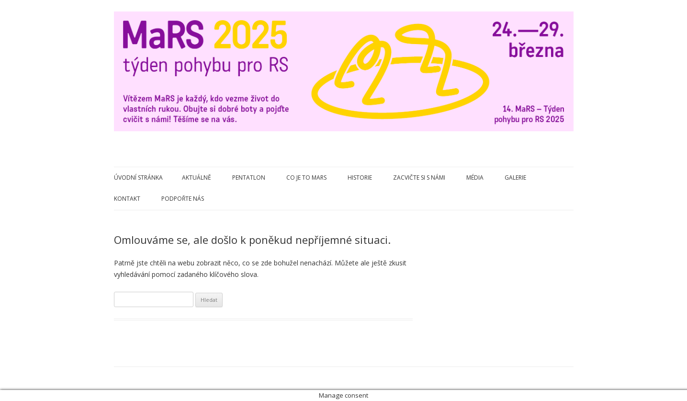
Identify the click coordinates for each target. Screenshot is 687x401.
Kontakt (127, 199)
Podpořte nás (182, 199)
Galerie (515, 177)
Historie (360, 177)
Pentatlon (248, 177)
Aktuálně (196, 177)
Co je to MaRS (306, 177)
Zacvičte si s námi (419, 177)
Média (475, 177)
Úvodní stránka (138, 177)
